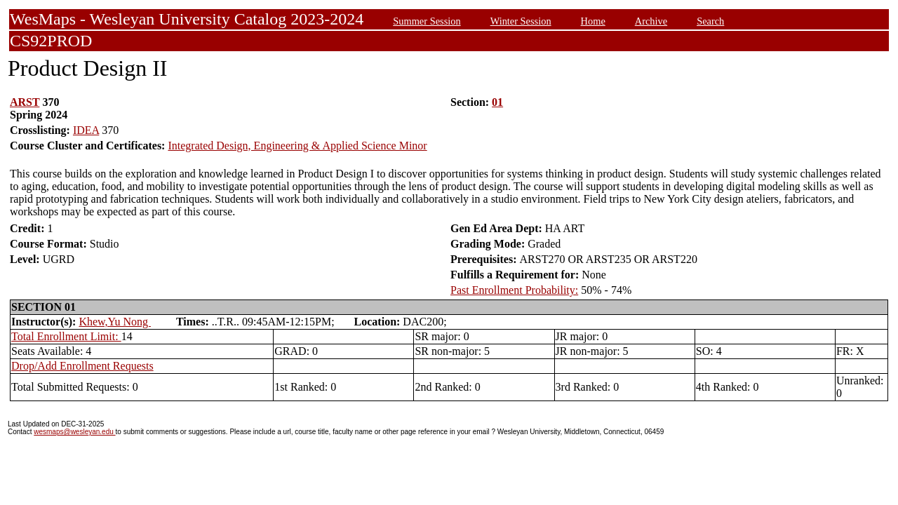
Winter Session (520, 21)
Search (710, 21)
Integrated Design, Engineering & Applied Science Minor (297, 146)
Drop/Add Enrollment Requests (82, 366)
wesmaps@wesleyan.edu (74, 432)
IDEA (86, 130)
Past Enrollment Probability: (514, 290)
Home (593, 21)
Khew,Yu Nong (115, 322)
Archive (651, 21)
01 (497, 102)
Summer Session (426, 21)
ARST (24, 102)
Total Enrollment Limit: (66, 336)
